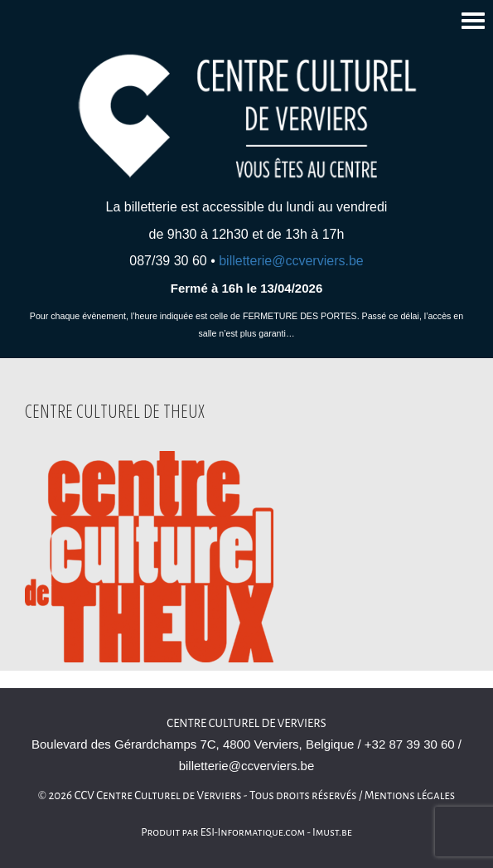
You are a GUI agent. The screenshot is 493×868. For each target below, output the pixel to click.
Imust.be (332, 832)
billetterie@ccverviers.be (291, 261)
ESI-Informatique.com (253, 832)
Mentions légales (410, 795)
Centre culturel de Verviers (246, 723)
